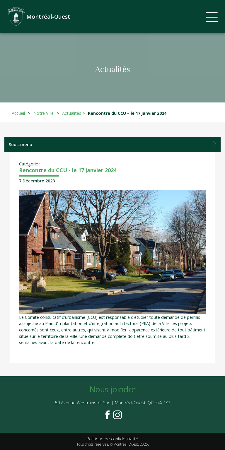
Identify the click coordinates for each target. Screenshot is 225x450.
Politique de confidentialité (112, 439)
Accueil (18, 113)
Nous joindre (112, 389)
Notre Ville (43, 113)
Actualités (71, 113)
